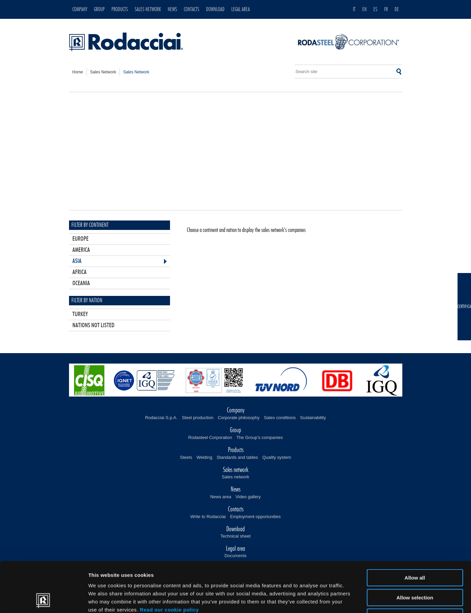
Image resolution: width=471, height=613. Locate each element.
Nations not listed (93, 325)
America (81, 250)
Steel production (197, 417)
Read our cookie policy (169, 563)
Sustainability (313, 417)
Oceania (81, 283)
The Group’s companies (259, 437)
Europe (80, 239)
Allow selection (414, 550)
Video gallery (248, 496)
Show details (353, 600)
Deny (415, 570)
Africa (79, 272)
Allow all (415, 531)
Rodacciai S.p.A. (161, 417)
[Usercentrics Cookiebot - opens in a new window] (43, 600)
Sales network (235, 476)
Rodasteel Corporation (210, 437)
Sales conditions (280, 417)
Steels (186, 457)
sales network (103, 72)
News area (220, 496)
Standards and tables (237, 457)
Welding (204, 457)
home (77, 72)
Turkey (80, 314)
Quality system (276, 457)
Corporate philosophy (239, 417)
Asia (76, 261)
